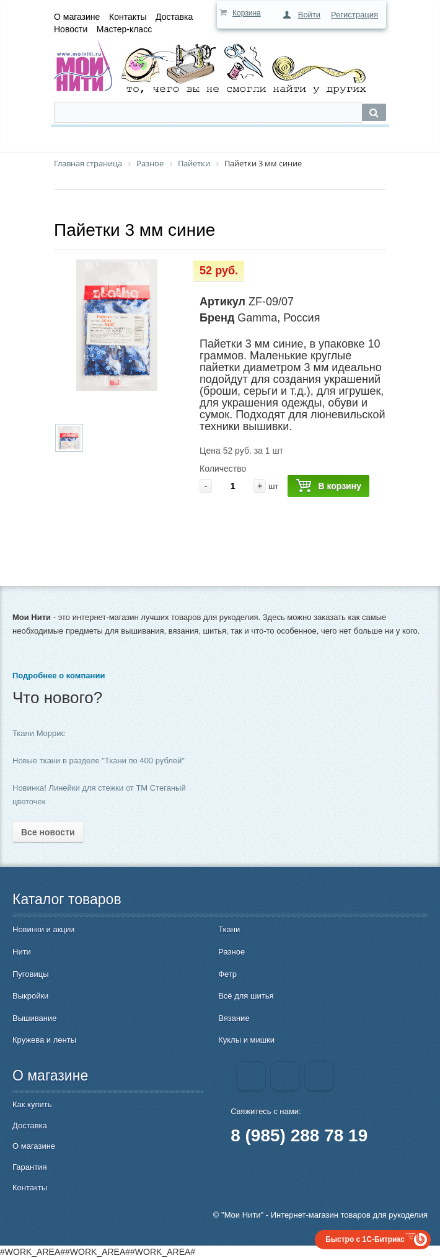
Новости (70, 29)
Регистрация (354, 14)
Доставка (174, 17)
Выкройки (30, 995)
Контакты (127, 17)
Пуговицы (30, 974)
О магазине (77, 17)
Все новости (48, 832)
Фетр (227, 974)
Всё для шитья (245, 995)
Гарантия (29, 1167)
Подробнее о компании (58, 675)
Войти (309, 14)
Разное (231, 951)
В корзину (328, 486)
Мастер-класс (124, 29)
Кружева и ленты (44, 1040)
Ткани (229, 929)
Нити (21, 951)
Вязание (233, 1018)
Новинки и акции (43, 929)
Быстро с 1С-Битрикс (365, 1239)
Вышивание (34, 1018)
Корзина (246, 13)
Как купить (31, 1104)
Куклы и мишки (246, 1040)
